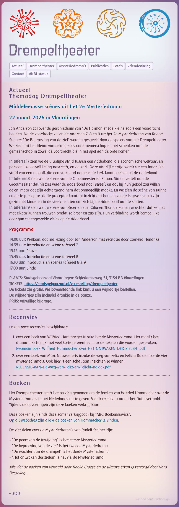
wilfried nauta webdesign (153, 499)
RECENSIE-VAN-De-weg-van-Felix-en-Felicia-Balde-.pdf (63, 367)
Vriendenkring (139, 66)
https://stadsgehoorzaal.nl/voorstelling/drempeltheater (70, 284)
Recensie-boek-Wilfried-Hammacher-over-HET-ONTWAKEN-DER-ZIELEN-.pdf (80, 349)
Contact (18, 74)
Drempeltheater (41, 66)
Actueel (18, 66)
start (16, 493)
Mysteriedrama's (72, 66)
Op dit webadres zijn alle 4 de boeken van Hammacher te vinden (63, 420)
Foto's (118, 66)
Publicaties (100, 66)
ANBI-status (38, 74)
